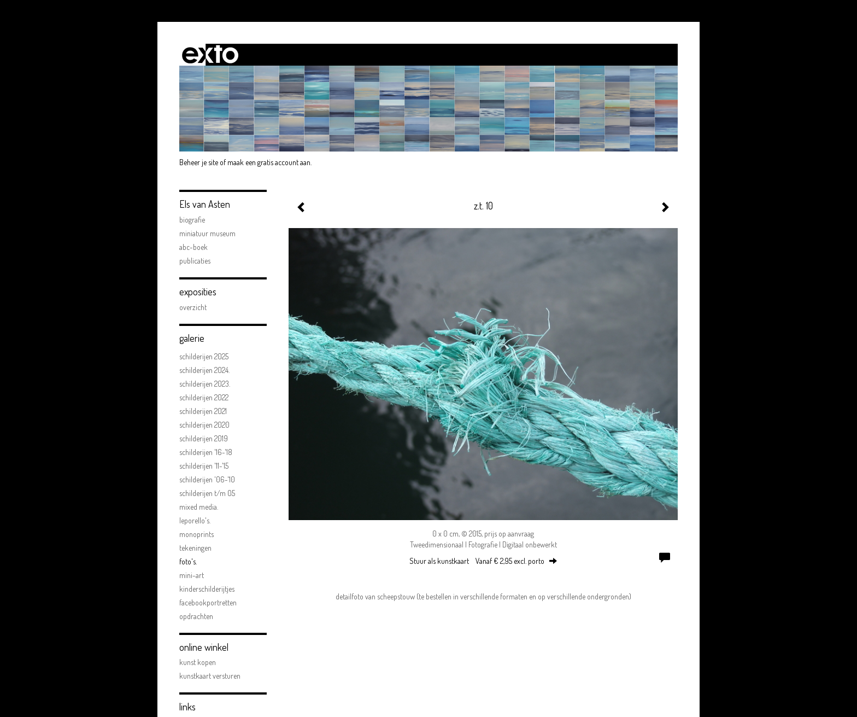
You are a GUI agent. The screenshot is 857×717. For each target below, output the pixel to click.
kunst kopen (197, 662)
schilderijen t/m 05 (207, 493)
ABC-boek (193, 247)
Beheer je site (198, 162)
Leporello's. (194, 520)
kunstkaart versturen (209, 675)
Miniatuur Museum (207, 233)
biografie (192, 219)
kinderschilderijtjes (206, 588)
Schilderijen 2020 (204, 424)
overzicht (193, 307)
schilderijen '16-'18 (205, 452)
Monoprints (196, 534)
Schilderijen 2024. (204, 370)
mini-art (191, 575)
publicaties (194, 260)
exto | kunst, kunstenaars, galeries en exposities (210, 55)
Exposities (197, 291)
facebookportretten (208, 602)
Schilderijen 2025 (203, 356)
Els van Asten (204, 204)
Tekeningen (195, 547)
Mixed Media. (198, 506)
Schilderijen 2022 (203, 397)
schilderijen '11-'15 (203, 465)
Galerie (191, 338)
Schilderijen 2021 (203, 411)
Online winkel (203, 647)
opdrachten (196, 616)
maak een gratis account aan (268, 162)
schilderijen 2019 (203, 438)
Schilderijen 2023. (204, 383)
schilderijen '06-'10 (207, 479)
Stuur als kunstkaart (483, 561)
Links (187, 707)
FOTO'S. (188, 561)
